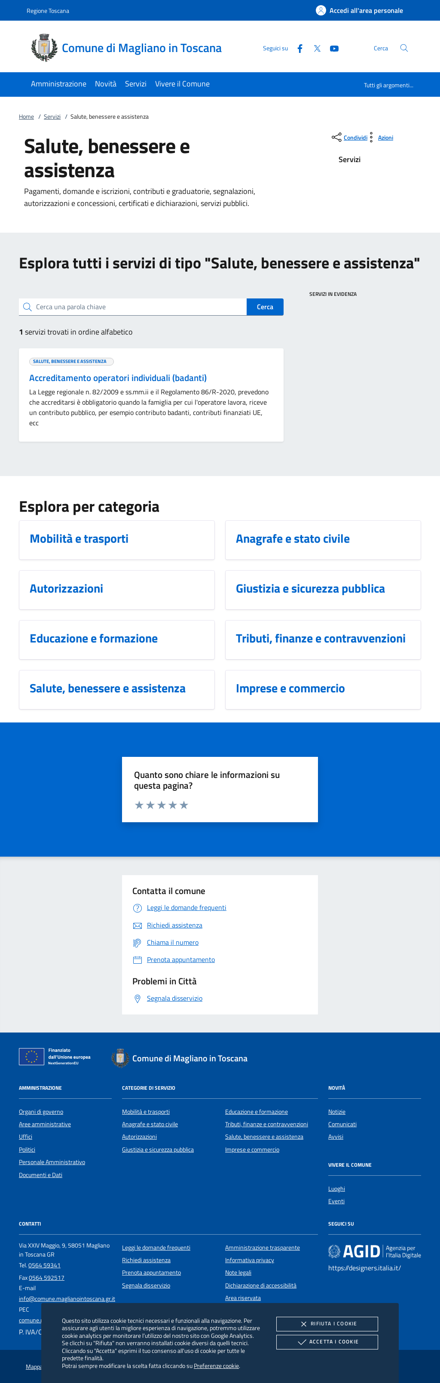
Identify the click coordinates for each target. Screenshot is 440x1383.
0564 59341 (44, 1265)
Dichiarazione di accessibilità (260, 1285)
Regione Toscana (48, 10)
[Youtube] (330, 47)
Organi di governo (41, 1111)
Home (26, 116)
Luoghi (336, 1188)
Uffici (25, 1136)
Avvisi (335, 1136)
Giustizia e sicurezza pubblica (158, 1149)
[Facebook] (296, 47)
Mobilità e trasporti (146, 1111)
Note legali (238, 1272)
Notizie (336, 1111)
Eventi (336, 1201)
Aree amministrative (45, 1124)
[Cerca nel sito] (404, 48)
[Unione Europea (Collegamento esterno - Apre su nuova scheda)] (57, 1058)
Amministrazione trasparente (262, 1247)
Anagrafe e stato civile (150, 1124)
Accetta (327, 1342)
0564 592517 (46, 1277)
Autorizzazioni (139, 1136)
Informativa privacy (249, 1260)
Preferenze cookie (216, 1365)
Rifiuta (327, 1324)
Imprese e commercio (252, 1149)
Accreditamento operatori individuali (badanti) (118, 377)
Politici (27, 1149)
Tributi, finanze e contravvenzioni (266, 1124)
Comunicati (342, 1124)
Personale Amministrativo (52, 1162)
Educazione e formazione (256, 1111)
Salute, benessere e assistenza (264, 1136)
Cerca (265, 306)
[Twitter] (313, 47)
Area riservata (243, 1298)
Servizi (52, 116)
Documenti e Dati (40, 1175)
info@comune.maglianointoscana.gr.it (67, 1298)
